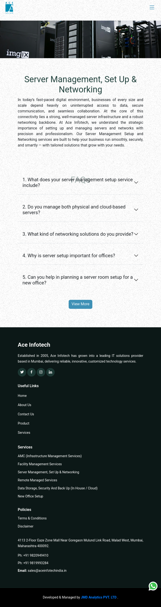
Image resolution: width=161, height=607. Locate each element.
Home (22, 395)
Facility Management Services (40, 464)
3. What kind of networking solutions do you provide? (77, 234)
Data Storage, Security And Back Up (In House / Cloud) (58, 488)
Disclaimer (25, 526)
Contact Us (26, 414)
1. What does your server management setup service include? (77, 182)
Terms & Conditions (32, 518)
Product (23, 423)
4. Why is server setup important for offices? (68, 255)
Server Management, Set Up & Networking (48, 472)
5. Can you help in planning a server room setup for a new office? (77, 280)
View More (80, 304)
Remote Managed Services (37, 480)
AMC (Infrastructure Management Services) (50, 456)
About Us (24, 405)
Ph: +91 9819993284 (33, 563)
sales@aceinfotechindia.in (47, 570)
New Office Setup (30, 496)
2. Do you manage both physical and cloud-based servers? (73, 209)
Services (24, 432)
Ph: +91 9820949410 (33, 555)
